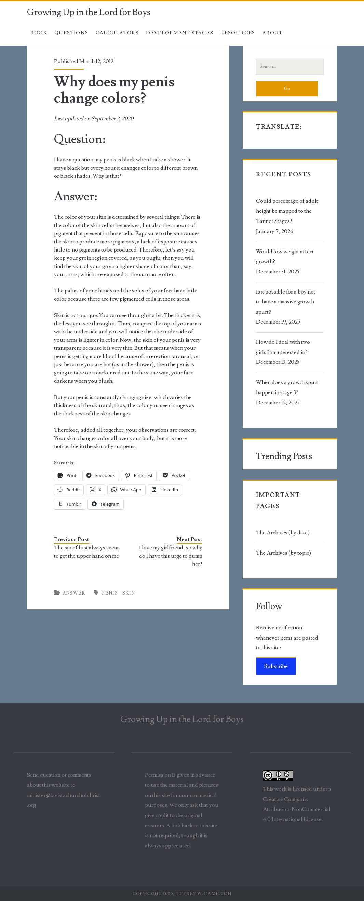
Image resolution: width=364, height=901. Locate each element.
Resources (237, 33)
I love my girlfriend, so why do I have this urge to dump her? (170, 556)
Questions (71, 33)
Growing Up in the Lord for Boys (88, 12)
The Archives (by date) (283, 532)
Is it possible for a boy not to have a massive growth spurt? (285, 301)
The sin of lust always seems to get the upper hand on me (87, 551)
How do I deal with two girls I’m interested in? (283, 347)
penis (110, 593)
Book (38, 33)
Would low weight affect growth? (285, 256)
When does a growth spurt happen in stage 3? (287, 387)
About (272, 33)
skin (128, 593)
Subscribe (276, 666)
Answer (74, 593)
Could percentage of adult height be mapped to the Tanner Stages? (287, 211)
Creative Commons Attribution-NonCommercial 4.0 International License (297, 809)
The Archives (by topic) (283, 552)
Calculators (117, 33)
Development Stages (179, 33)
